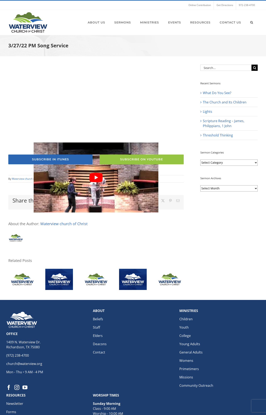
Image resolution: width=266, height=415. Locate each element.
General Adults (191, 352)
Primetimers (189, 369)
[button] (252, 22)
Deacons (100, 344)
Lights (207, 111)
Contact (99, 352)
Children (186, 319)
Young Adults (189, 344)
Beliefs (98, 319)
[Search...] (225, 68)
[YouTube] (24, 387)
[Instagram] (16, 387)
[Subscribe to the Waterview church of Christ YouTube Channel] (142, 159)
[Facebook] (8, 387)
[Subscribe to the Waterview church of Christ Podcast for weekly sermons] (50, 159)
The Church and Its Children (224, 102)
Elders (98, 335)
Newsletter (14, 403)
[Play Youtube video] (96, 177)
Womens (186, 360)
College (185, 335)
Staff (96, 327)
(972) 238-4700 (17, 355)
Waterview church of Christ (27, 178)
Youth (184, 327)
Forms (11, 412)
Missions (186, 377)
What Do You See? (217, 93)
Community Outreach (196, 385)
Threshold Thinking (218, 135)
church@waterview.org (24, 363)
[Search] (254, 68)
